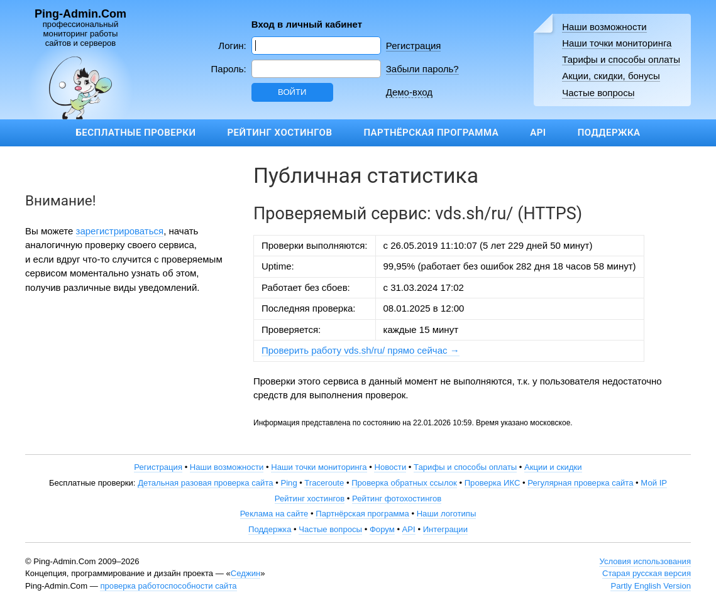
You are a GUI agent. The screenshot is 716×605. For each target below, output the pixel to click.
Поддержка (609, 132)
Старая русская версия (646, 573)
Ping (288, 483)
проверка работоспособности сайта (168, 586)
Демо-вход (409, 92)
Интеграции (445, 529)
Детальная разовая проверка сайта (205, 483)
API (538, 132)
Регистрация (413, 45)
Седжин (245, 573)
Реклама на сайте (274, 513)
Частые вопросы (598, 92)
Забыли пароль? (422, 68)
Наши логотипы (446, 513)
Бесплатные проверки (135, 132)
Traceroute (324, 483)
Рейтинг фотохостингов (396, 498)
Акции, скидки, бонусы (611, 75)
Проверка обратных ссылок (404, 483)
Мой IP (654, 483)
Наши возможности (604, 26)
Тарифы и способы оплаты (621, 59)
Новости (390, 467)
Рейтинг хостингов (279, 132)
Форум (382, 529)
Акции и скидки (553, 467)
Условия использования (645, 561)
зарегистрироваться (120, 231)
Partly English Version (650, 586)
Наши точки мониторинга (616, 43)
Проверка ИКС (492, 483)
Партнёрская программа (430, 132)
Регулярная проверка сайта (580, 483)
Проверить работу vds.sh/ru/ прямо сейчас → (361, 350)
